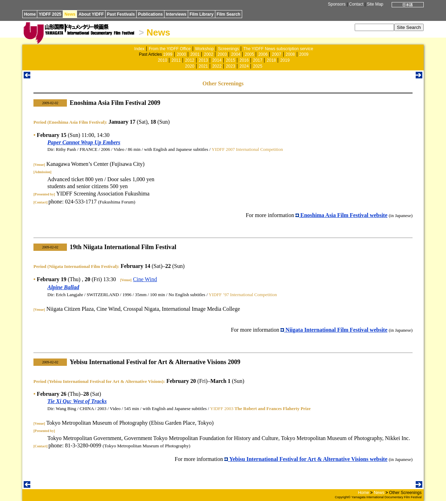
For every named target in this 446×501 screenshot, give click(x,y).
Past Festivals (121, 14)
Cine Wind (145, 279)
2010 (162, 60)
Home (30, 14)
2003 (222, 54)
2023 (230, 66)
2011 (176, 60)
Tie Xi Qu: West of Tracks (77, 401)
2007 (276, 54)
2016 (244, 60)
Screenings (228, 48)
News (69, 14)
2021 (203, 66)
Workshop (204, 48)
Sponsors (337, 4)
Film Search (228, 14)
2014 (217, 60)
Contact (356, 4)
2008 (290, 54)
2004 (235, 54)
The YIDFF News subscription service (278, 48)
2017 (257, 60)
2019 (285, 60)
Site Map (375, 4)
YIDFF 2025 (50, 14)
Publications (150, 14)
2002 (208, 54)
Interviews (176, 14)
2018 (271, 60)
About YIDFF (90, 14)
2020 (189, 66)
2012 (189, 60)
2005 (249, 54)
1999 (167, 54)
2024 (244, 66)
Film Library (202, 14)
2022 (217, 66)
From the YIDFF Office (170, 48)
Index (139, 48)
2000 (181, 54)
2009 (304, 54)
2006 (263, 54)
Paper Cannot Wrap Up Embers (83, 142)
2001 (195, 54)
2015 (230, 60)
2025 (257, 66)
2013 (203, 60)
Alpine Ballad (63, 287)
